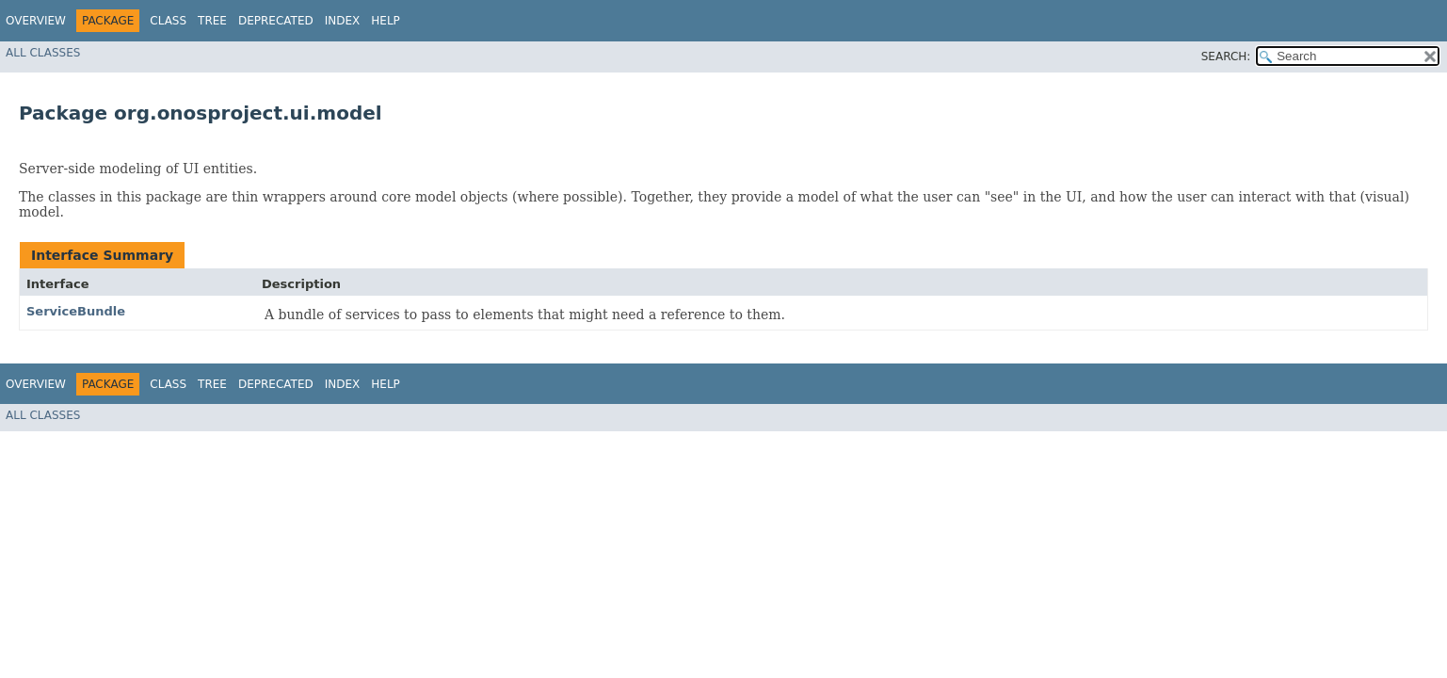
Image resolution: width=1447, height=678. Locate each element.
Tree (212, 20)
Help (385, 20)
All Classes (43, 52)
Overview (36, 20)
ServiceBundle (75, 311)
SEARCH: (1226, 56)
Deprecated (276, 20)
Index (343, 20)
